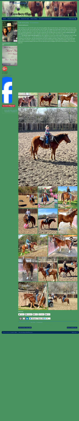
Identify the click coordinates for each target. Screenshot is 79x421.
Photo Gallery (34, 18)
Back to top (74, 332)
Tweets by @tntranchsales (7, 107)
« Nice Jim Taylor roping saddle (25, 327)
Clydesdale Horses (14, 111)
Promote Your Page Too (7, 103)
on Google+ (5, 73)
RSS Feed (71, 18)
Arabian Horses (7, 111)
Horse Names (15, 110)
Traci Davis (7, 3)
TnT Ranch (5, 72)
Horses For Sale (25, 18)
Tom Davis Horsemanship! (45, 18)
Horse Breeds (10, 110)
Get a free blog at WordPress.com (26, 332)
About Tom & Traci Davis (13, 18)
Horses (5, 110)
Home (4, 18)
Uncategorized (39, 322)
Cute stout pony (23, 22)
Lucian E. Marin (14, 332)
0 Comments (34, 22)
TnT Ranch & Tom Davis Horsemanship (7, 76)
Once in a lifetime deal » (72, 327)
